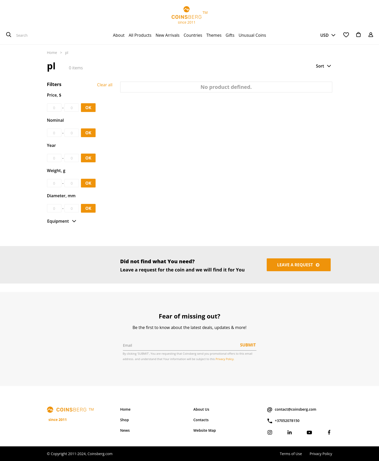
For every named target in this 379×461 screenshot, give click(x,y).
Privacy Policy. (225, 359)
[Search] (8, 35)
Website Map (204, 430)
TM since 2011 (189, 15)
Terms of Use (291, 453)
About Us (201, 409)
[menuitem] (119, 35)
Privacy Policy (321, 453)
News (125, 430)
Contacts (201, 419)
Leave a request (298, 265)
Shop (124, 419)
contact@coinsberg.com (291, 410)
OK (88, 107)
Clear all (105, 85)
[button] (324, 66)
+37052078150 (283, 421)
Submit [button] (248, 345)
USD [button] (324, 35)
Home (52, 52)
